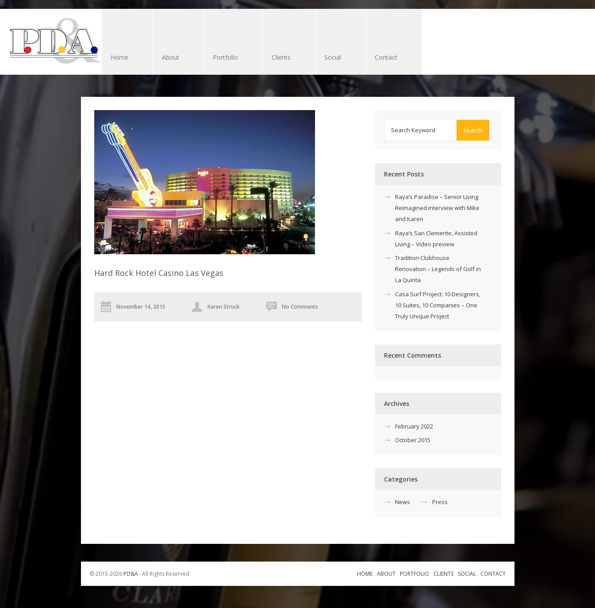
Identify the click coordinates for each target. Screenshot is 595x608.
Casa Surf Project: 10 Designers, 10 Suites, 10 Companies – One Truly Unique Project (437, 305)
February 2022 (414, 426)
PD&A (130, 573)
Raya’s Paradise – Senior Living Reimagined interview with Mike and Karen (437, 208)
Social (332, 57)
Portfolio (225, 57)
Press (440, 502)
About (170, 57)
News (402, 502)
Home (119, 57)
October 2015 (412, 440)
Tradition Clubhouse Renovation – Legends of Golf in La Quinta (438, 269)
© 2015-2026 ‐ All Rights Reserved (140, 573)
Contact (386, 57)
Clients (284, 58)
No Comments (300, 306)
